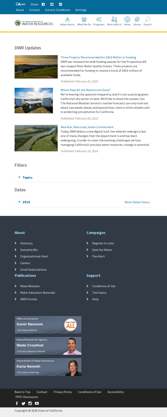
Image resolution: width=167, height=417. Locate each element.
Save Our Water (102, 250)
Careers (25, 263)
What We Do (84, 21)
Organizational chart (34, 256)
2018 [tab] (26, 202)
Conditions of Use (103, 286)
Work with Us (114, 21)
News (127, 21)
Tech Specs (99, 292)
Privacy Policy (63, 392)
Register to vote (103, 243)
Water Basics (67, 21)
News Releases (30, 286)
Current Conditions (57, 10)
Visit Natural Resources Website (31, 351)
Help (95, 299)
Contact (34, 10)
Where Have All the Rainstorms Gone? (85, 90)
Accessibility (116, 392)
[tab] (84, 177)
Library (137, 21)
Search (147, 21)
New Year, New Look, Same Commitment (87, 127)
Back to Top (22, 392)
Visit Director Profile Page (28, 372)
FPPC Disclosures (27, 397)
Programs (99, 21)
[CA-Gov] (21, 4)
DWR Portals (28, 299)
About (20, 10)
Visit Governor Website (27, 330)
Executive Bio (29, 250)
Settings (81, 10)
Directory (26, 243)
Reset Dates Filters (137, 202)
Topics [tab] (27, 177)
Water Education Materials (37, 292)
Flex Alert (98, 256)
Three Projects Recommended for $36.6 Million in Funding (98, 57)
